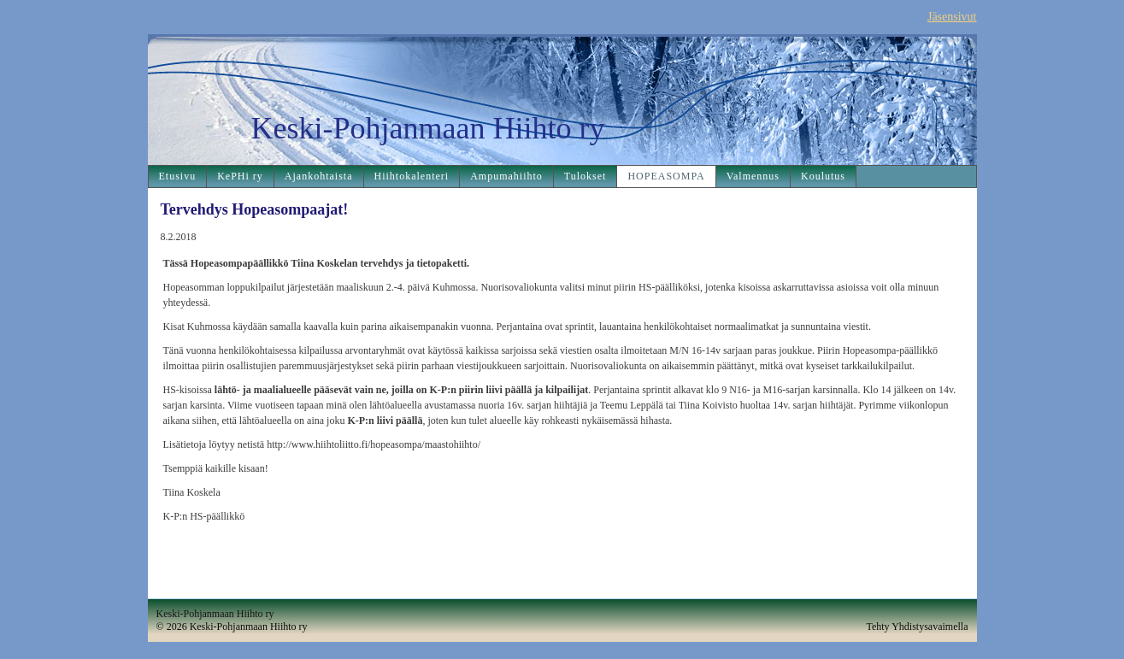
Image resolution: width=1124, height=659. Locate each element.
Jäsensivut (952, 16)
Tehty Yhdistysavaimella (917, 627)
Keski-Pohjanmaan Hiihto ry (428, 128)
